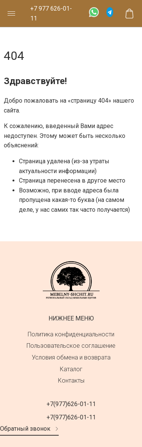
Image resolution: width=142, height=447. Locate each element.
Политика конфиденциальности (71, 334)
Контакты (71, 380)
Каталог (71, 369)
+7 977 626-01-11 (51, 13)
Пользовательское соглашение (71, 345)
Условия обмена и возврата (71, 357)
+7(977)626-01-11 (71, 404)
